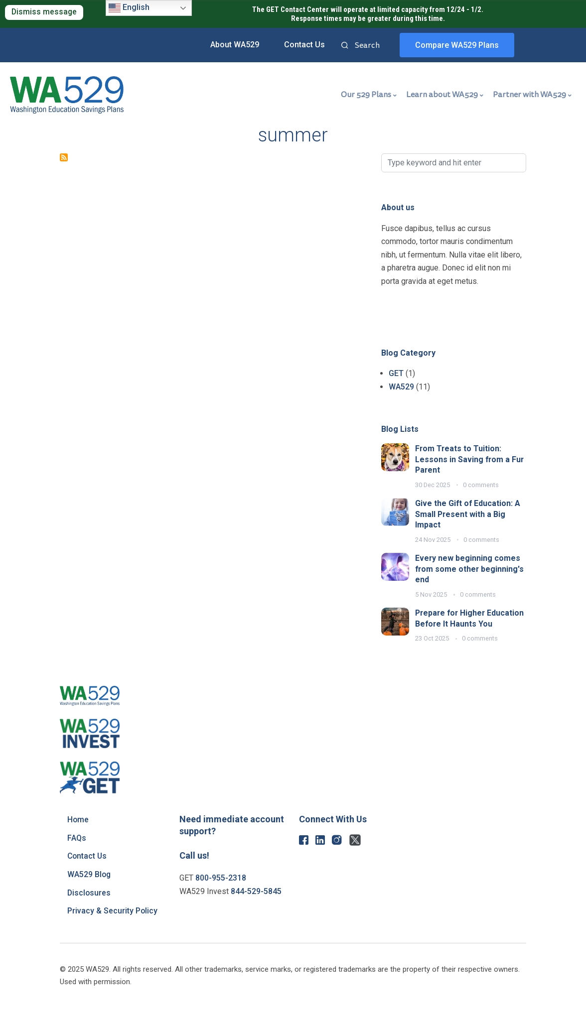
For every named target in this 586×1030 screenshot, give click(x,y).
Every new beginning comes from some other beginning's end (470, 568)
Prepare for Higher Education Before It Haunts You (465, 623)
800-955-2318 (220, 889)
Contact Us (304, 44)
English (129, 8)
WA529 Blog (89, 885)
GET (396, 373)
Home (78, 830)
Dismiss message (44, 12)
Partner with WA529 (529, 94)
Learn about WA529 (442, 94)
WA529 (401, 386)
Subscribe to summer (64, 157)
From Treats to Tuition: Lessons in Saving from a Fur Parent (470, 459)
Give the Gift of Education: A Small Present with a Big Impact (468, 514)
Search (345, 46)
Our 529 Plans (366, 94)
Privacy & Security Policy (112, 921)
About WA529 (234, 44)
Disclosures (89, 903)
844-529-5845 (256, 902)
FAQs (76, 848)
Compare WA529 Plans (457, 45)
